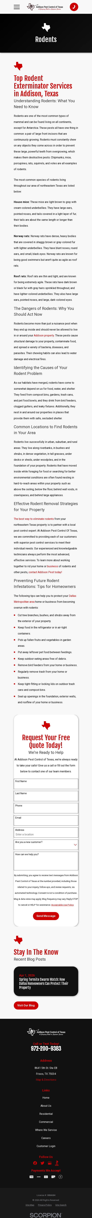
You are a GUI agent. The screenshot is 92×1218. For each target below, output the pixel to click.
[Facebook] (35, 1163)
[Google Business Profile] (49, 1163)
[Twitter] (42, 1163)
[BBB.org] (57, 1163)
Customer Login (46, 1146)
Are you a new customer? (28, 842)
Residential (46, 1113)
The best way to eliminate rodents (34, 518)
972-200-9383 (46, 1048)
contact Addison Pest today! (45, 572)
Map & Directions (46, 1079)
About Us (46, 1105)
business (52, 566)
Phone (18, 805)
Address (19, 830)
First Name (21, 781)
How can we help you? (27, 854)
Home (45, 1097)
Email (18, 817)
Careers (46, 1138)
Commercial (46, 1122)
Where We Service (46, 1130)
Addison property (44, 335)
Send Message (46, 916)
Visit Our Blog (26, 1005)
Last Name (21, 793)
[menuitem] (30, 1205)
